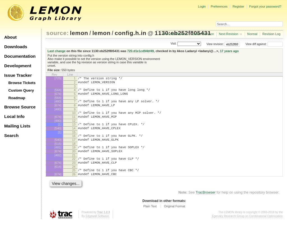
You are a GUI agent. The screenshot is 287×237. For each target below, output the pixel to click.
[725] (58, 78)
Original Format (174, 221)
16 (73, 144)
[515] (58, 153)
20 (73, 162)
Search (11, 135)
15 (73, 140)
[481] (58, 157)
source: (57, 33)
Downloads (15, 46)
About (10, 37)
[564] (58, 91)
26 (73, 188)
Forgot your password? (265, 6)
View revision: (215, 44)
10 (73, 118)
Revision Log (271, 34)
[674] (58, 96)
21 (73, 167)
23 (73, 175)
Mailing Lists (17, 126)
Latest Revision (203, 34)
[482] (58, 167)
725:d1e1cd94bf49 (140, 51)
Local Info (14, 116)
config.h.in (130, 33)
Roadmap (17, 98)
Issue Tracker (18, 75)
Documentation (20, 56)
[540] (58, 136)
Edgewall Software (97, 231)
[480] (58, 104)
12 (73, 127)
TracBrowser (206, 208)
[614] (58, 180)
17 (73, 149)
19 (73, 157)
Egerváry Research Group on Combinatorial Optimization (247, 231)
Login (201, 6)
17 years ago (229, 51)
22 (73, 170)
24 (73, 180)
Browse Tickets (22, 83)
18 (73, 153)
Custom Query (21, 90)
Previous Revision (175, 34)
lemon (79, 33)
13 (73, 131)
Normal (252, 34)
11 (73, 122)
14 (73, 136)
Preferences (219, 6)
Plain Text (150, 221)
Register (238, 6)
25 (73, 183)
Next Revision (228, 34)
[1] (59, 131)
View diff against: (264, 44)
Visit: (173, 43)
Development (17, 65)
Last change (57, 51)
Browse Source (20, 106)
